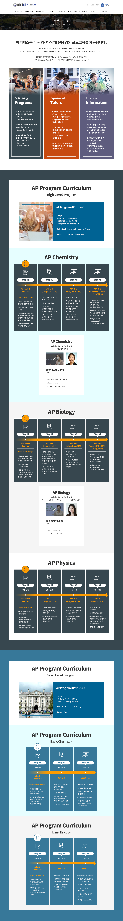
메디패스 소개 (18, 11)
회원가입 (92, 5)
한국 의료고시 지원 (72, 11)
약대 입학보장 (29, 11)
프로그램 (104, 11)
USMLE (50, 11)
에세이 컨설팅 (83, 11)
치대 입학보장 (61, 11)
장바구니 (98, 5)
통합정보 (93, 11)
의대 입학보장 (40, 11)
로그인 (86, 5)
